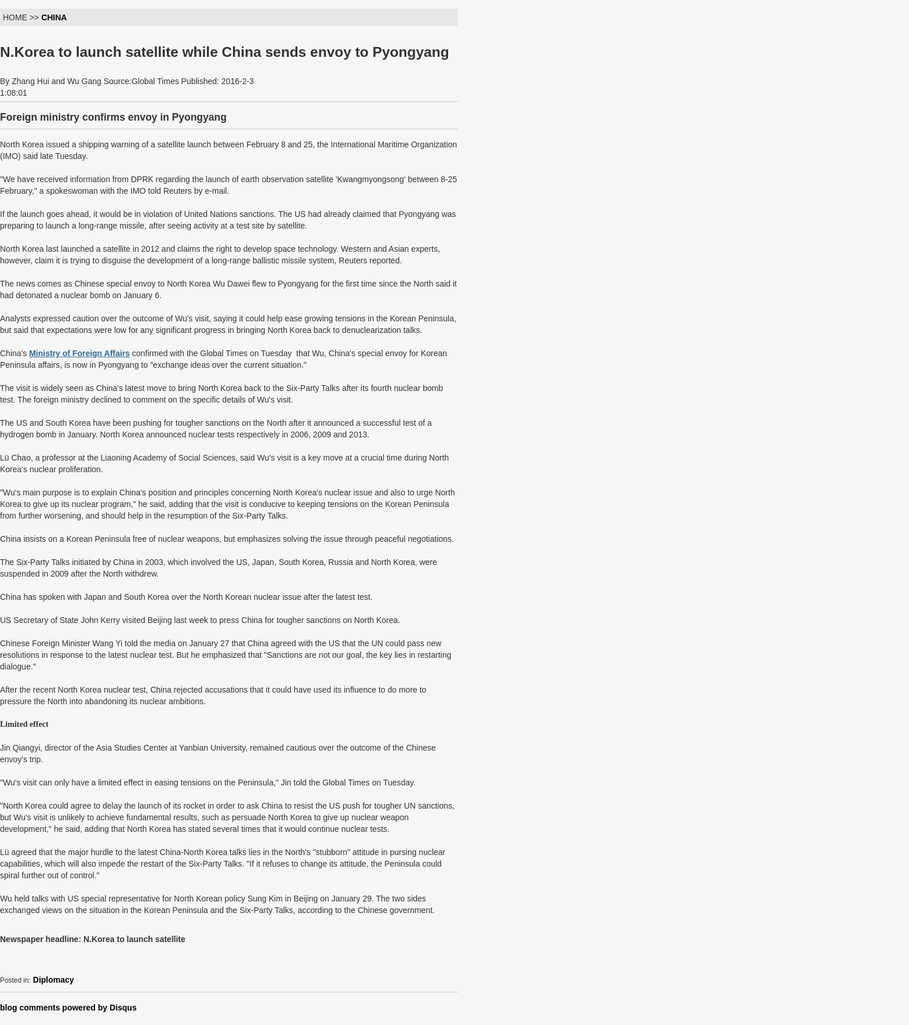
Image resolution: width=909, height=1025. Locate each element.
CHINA (54, 17)
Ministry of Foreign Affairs (79, 353)
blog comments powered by (68, 1007)
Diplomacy (53, 979)
